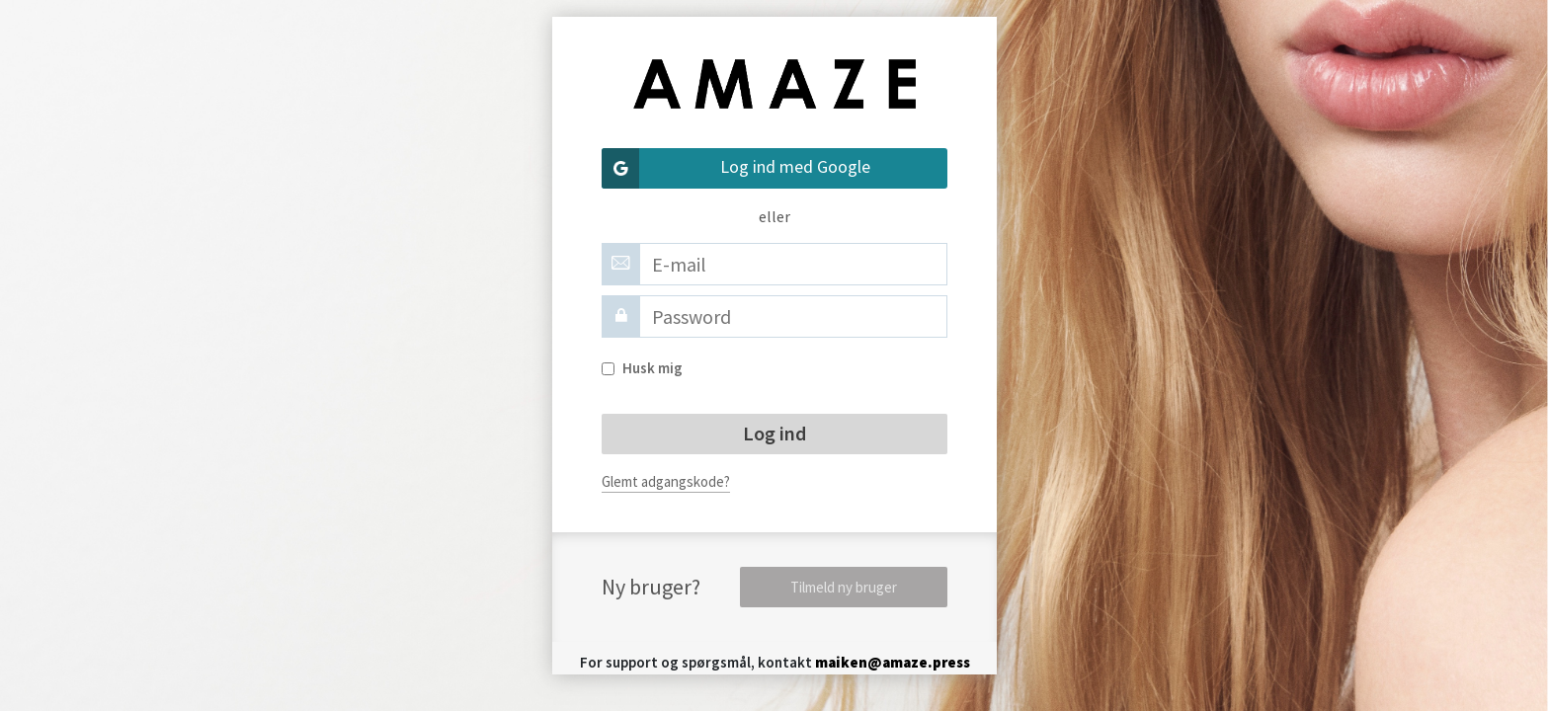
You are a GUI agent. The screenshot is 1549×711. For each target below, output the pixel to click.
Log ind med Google (736, 168)
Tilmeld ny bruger (843, 587)
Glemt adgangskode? (666, 481)
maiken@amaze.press (892, 662)
